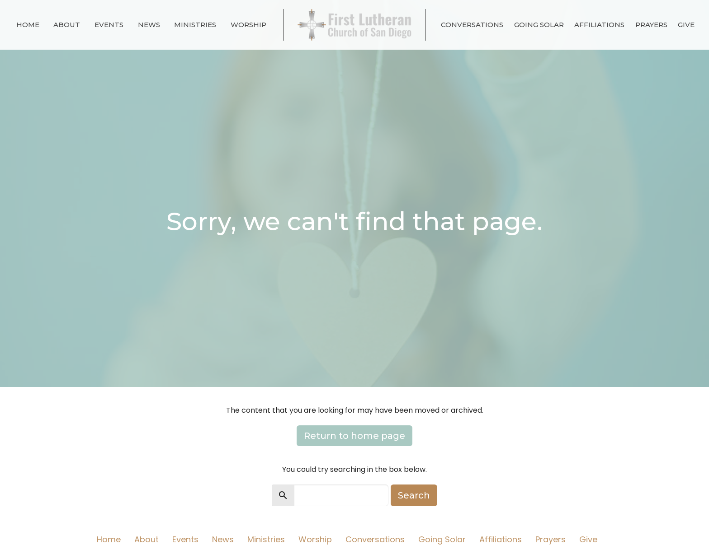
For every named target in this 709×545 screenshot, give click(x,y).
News (149, 24)
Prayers (651, 24)
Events (109, 24)
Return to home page (354, 435)
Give (686, 24)
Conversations (472, 24)
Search (414, 495)
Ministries (195, 24)
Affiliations (599, 24)
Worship (248, 24)
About (66, 24)
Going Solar (539, 24)
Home (27, 24)
